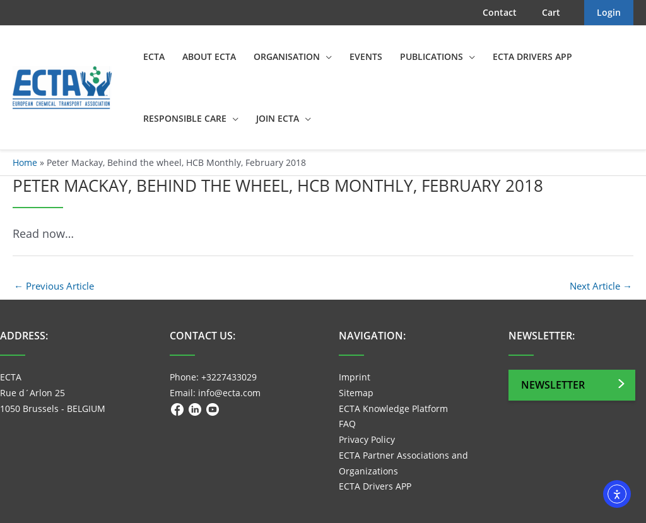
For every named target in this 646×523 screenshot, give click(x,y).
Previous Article (54, 285)
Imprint (354, 377)
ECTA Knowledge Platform (393, 408)
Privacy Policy (367, 439)
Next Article (601, 285)
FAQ (347, 424)
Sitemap (356, 393)
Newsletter (553, 385)
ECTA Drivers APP (375, 486)
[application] (326, 57)
